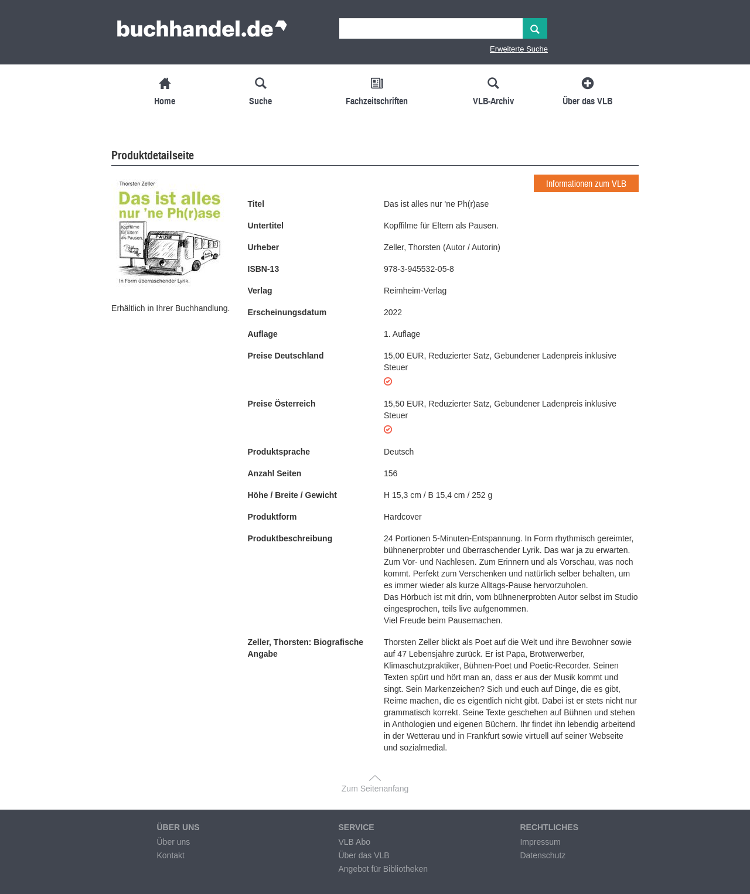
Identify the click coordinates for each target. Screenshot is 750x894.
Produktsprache (279, 451)
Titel (256, 204)
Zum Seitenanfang (375, 788)
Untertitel (266, 225)
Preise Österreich (282, 403)
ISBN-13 (263, 269)
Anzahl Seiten (275, 473)
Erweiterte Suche (519, 49)
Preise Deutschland (286, 355)
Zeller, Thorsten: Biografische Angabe (306, 647)
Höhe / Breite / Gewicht (292, 495)
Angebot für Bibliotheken (383, 868)
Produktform (272, 516)
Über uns (173, 842)
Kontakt (170, 855)
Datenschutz (542, 855)
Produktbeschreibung (290, 538)
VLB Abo (354, 842)
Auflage (263, 334)
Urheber (263, 247)
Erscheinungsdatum (287, 312)
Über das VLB (363, 855)
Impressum (540, 842)
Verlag (260, 290)
